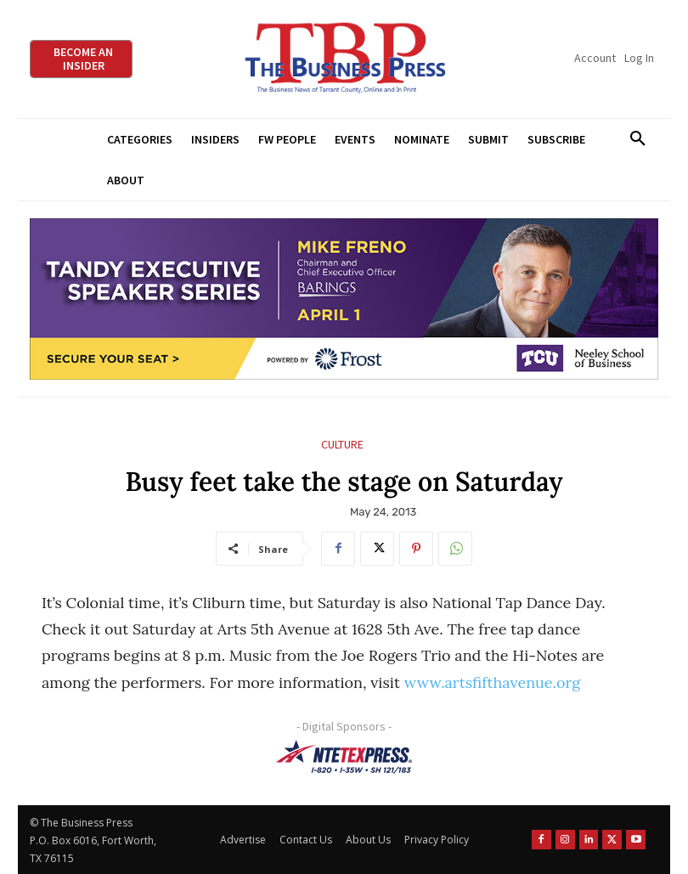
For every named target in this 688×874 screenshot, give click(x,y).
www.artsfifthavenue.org (492, 682)
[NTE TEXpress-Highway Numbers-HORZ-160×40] (344, 757)
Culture (342, 445)
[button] (637, 139)
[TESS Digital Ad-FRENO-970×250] (344, 299)
